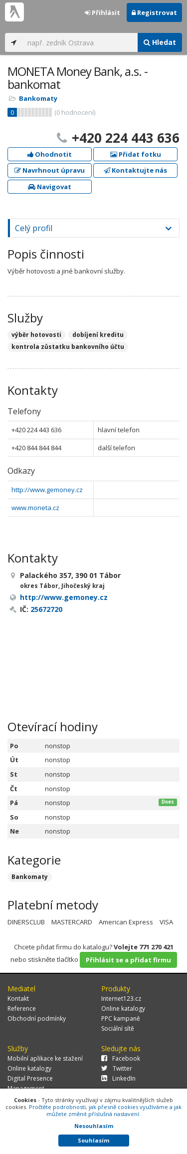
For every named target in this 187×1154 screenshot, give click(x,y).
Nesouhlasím (93, 1126)
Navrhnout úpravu (49, 170)
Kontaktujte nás (135, 170)
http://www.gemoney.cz (47, 489)
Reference (21, 1008)
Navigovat (49, 186)
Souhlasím (93, 1140)
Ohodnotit (49, 154)
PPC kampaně (120, 1018)
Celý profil (33, 228)
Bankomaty (38, 98)
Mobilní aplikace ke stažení (45, 1058)
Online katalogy (123, 1008)
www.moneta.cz (35, 507)
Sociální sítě (117, 1028)
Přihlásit (102, 12)
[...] (80, 42)
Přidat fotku (135, 154)
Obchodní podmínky (36, 1018)
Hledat (160, 42)
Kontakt (18, 998)
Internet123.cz (121, 998)
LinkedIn (118, 1078)
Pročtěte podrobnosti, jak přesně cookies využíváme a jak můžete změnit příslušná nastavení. (105, 1110)
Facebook (120, 1058)
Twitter (116, 1068)
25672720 (46, 609)
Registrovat (154, 12)
